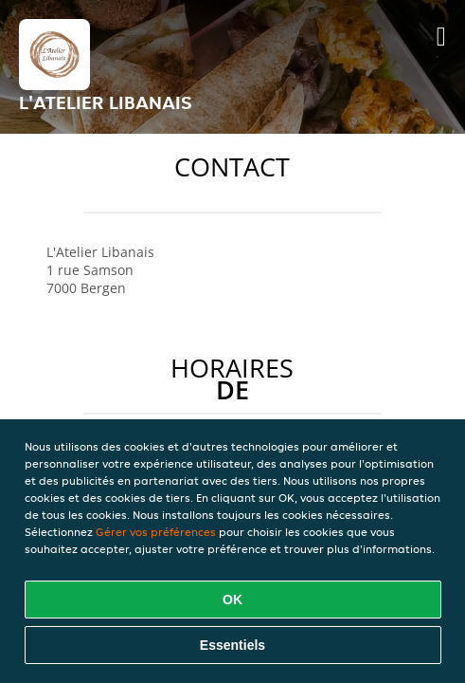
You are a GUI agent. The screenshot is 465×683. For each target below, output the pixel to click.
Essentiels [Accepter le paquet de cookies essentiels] (232, 645)
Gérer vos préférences (156, 532)
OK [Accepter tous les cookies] (232, 599)
